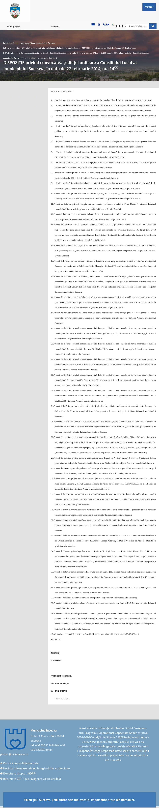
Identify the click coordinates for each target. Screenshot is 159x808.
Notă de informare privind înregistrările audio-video (36, 768)
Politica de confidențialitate (20, 763)
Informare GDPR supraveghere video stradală (32, 778)
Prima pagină (13, 26)
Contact (55, 26)
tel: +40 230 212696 (42, 745)
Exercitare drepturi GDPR (19, 773)
